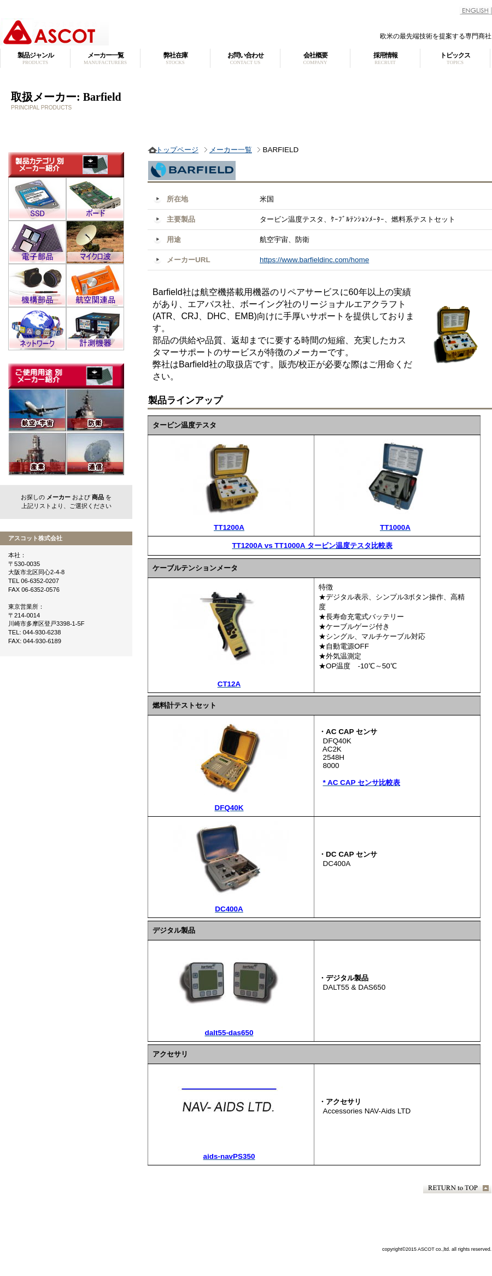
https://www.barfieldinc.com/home (314, 260)
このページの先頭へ (457, 1188)
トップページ (177, 150)
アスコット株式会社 (136, 31)
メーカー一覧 (230, 150)
